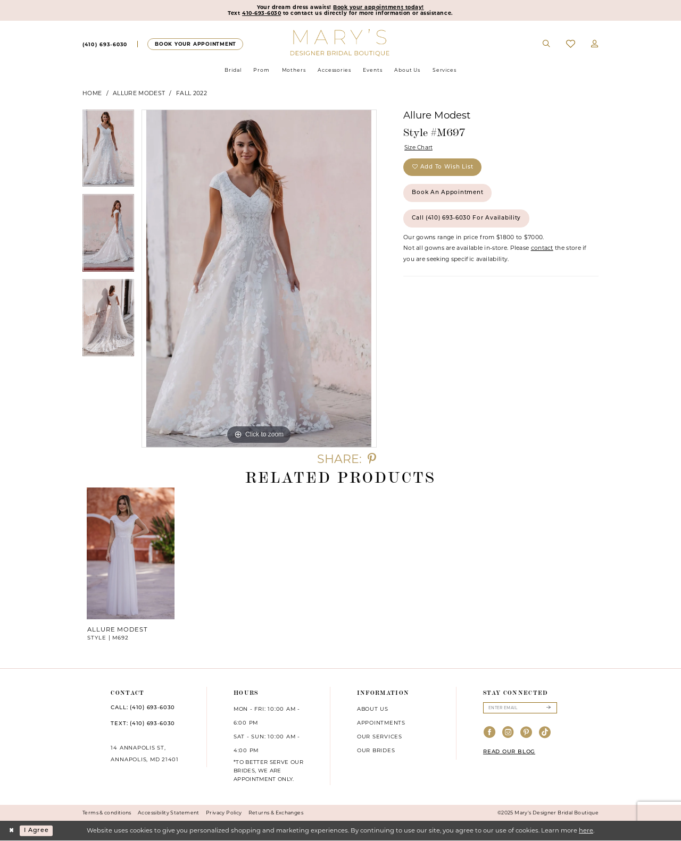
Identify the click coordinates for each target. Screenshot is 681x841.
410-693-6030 (261, 14)
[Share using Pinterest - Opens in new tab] (372, 459)
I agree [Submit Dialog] (37, 831)
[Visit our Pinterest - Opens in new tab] (526, 733)
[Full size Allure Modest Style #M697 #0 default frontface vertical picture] (259, 279)
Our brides (376, 750)
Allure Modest (139, 93)
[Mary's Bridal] (341, 42)
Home (92, 93)
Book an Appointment (448, 195)
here (586, 831)
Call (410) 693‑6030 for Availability (468, 221)
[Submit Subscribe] (548, 708)
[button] (595, 44)
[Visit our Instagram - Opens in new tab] (508, 733)
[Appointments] (195, 44)
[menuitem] (104, 44)
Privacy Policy (224, 813)
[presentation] (130, 554)
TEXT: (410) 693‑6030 (143, 724)
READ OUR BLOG (509, 753)
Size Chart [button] (419, 148)
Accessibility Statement (169, 813)
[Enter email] (520, 708)
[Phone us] (104, 44)
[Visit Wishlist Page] (570, 44)
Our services (379, 737)
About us (372, 709)
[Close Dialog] (12, 831)
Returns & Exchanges (275, 813)
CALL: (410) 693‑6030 (143, 708)
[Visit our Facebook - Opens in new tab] (489, 733)
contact (542, 251)
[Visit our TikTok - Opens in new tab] (545, 733)
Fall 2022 (191, 93)
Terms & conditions (106, 813)
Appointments (381, 723)
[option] (108, 152)
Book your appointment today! (379, 7)
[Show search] (547, 44)
